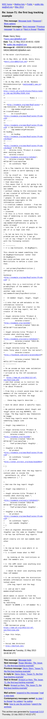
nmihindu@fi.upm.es (32, 84)
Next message (29, 27)
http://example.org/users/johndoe (20, 157)
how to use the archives (20, 704)
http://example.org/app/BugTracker (23, 105)
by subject (18, 701)
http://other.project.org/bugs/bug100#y (23, 462)
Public (29, 4)
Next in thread (30, 29)
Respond (37, 21)
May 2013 (19, 7)
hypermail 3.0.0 (36, 712)
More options (10, 24)
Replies (41, 29)
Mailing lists (19, 4)
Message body (24, 21)
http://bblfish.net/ (15, 646)
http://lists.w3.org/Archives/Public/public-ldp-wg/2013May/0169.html (23, 92)
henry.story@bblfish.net (15, 39)
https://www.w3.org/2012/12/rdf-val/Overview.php (19, 629)
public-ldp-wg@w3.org (17, 45)
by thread (8, 701)
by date (39, 698)
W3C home (7, 4)
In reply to (18, 29)
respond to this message (27, 693)
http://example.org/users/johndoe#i (21, 339)
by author (28, 701)
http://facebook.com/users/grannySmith (23, 355)
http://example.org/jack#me (17, 323)
